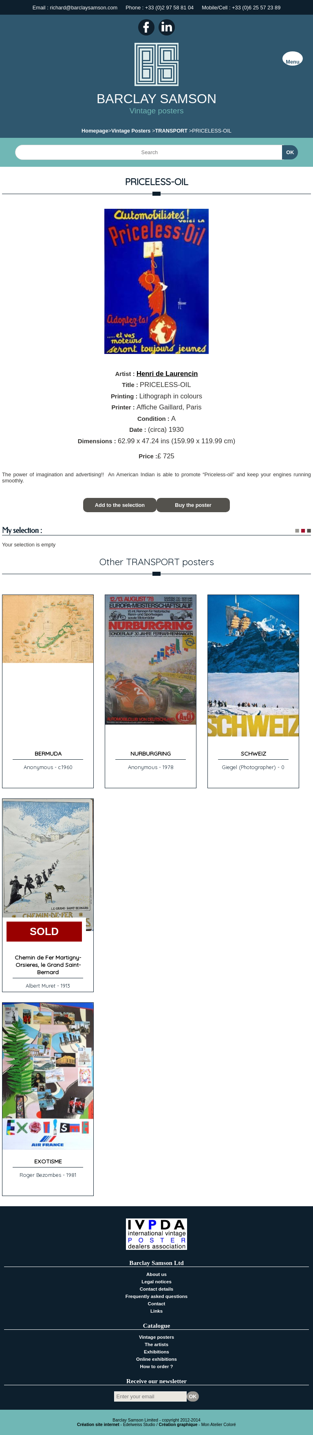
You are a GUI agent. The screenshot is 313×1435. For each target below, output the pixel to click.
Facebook (146, 27)
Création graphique (178, 1424)
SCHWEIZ (253, 753)
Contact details (157, 1289)
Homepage (95, 131)
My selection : (22, 530)
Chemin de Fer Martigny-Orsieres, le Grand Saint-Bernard (48, 965)
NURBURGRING (150, 753)
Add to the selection (120, 505)
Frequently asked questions (156, 1296)
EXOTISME (48, 1161)
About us (156, 1274)
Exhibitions (156, 1351)
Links (156, 1311)
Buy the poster (193, 505)
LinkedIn (167, 27)
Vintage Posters (131, 131)
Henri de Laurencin (167, 374)
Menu (292, 62)
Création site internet (98, 1424)
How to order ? (156, 1366)
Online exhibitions (156, 1359)
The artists (156, 1344)
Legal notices (156, 1281)
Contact (156, 1303)
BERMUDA (48, 753)
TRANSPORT (171, 131)
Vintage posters (156, 1337)
